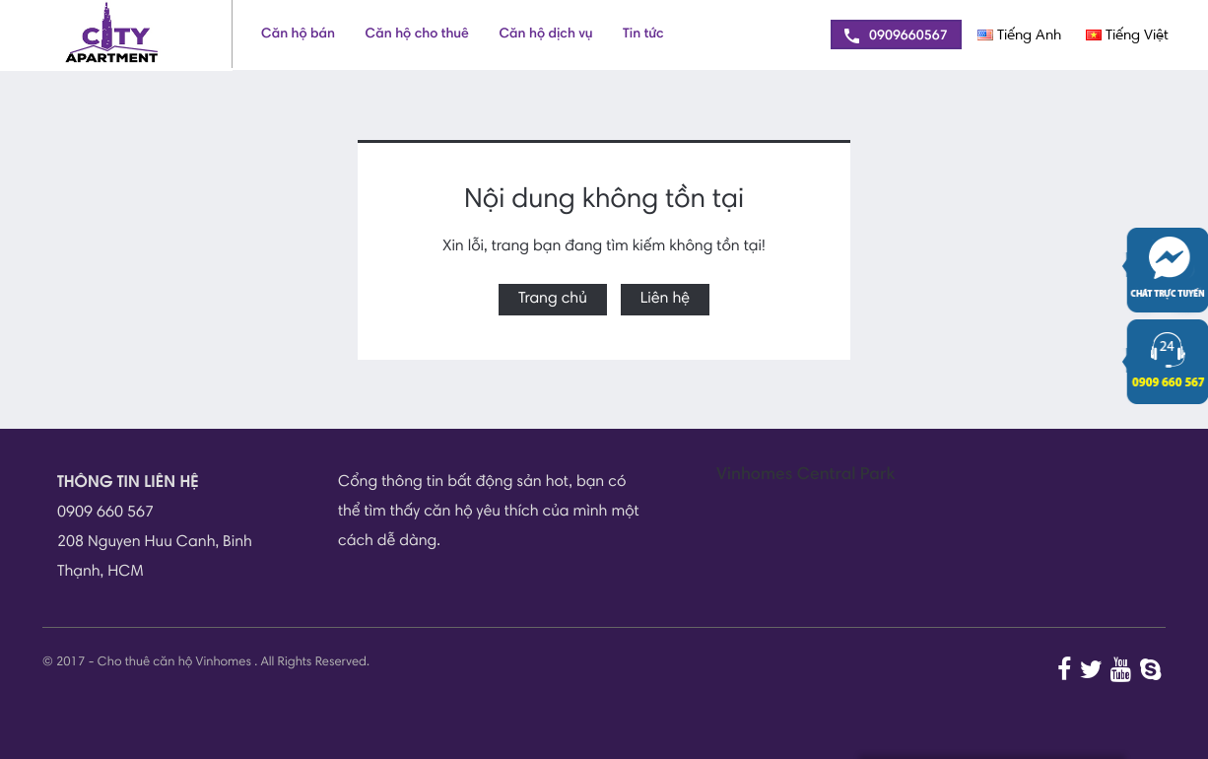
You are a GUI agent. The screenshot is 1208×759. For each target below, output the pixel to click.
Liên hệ (665, 300)
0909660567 (896, 36)
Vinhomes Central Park (805, 475)
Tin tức (643, 34)
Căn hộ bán (298, 34)
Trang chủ (552, 300)
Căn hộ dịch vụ (545, 34)
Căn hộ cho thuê (417, 34)
